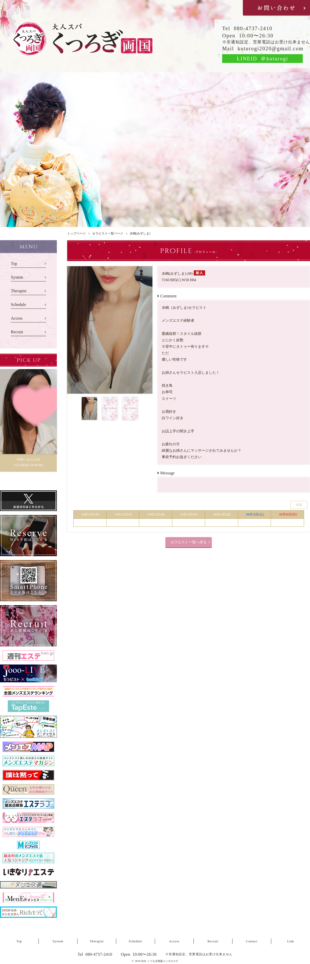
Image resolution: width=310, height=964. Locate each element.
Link (290, 941)
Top (14, 263)
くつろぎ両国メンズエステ (162, 961)
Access (16, 318)
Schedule (18, 304)
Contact (251, 941)
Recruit (17, 332)
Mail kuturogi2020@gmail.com (263, 48)
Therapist (18, 291)
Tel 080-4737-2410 (247, 28)
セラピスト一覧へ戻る (189, 542)
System (17, 277)
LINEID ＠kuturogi (262, 58)
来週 (299, 505)
